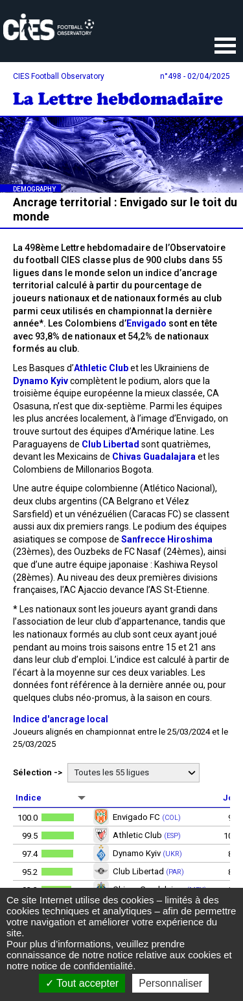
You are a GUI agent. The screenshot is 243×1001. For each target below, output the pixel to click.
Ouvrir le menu (224, 46)
